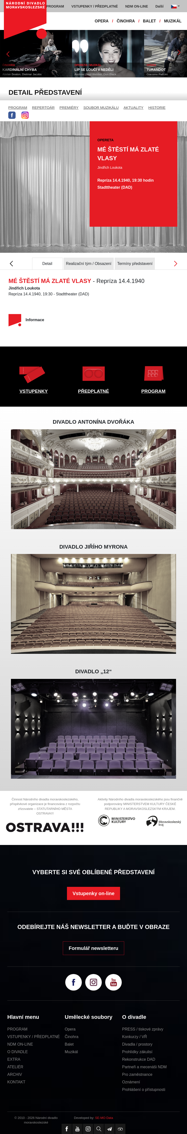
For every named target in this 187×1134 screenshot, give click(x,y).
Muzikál (71, 1052)
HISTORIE (157, 107)
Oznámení (131, 1082)
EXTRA (13, 1059)
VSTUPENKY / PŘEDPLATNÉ (33, 1037)
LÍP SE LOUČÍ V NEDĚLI (94, 70)
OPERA (102, 21)
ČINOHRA (126, 21)
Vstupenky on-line (93, 893)
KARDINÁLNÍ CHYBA (19, 70)
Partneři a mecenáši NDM (144, 1067)
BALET (149, 21)
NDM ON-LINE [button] (136, 6)
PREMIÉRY (68, 107)
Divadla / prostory (137, 1044)
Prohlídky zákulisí (137, 1052)
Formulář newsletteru (93, 948)
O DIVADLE (17, 1052)
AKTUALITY (133, 107)
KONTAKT (16, 1082)
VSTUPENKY (33, 391)
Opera (70, 1029)
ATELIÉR (15, 1067)
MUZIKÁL (173, 21)
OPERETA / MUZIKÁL (88, 65)
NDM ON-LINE (20, 1044)
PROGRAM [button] (55, 6)
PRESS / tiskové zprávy (142, 1029)
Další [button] (159, 6)
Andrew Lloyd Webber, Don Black (95, 74)
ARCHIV (14, 1074)
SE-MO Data (104, 1118)
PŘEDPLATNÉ (93, 391)
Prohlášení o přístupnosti (143, 1089)
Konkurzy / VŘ (134, 1037)
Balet (69, 1044)
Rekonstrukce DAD (138, 1059)
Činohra (71, 1037)
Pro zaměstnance (137, 1074)
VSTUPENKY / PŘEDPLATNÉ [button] (94, 6)
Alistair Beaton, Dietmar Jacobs (21, 74)
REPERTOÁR (43, 107)
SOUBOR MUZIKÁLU (101, 107)
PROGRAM (17, 107)
